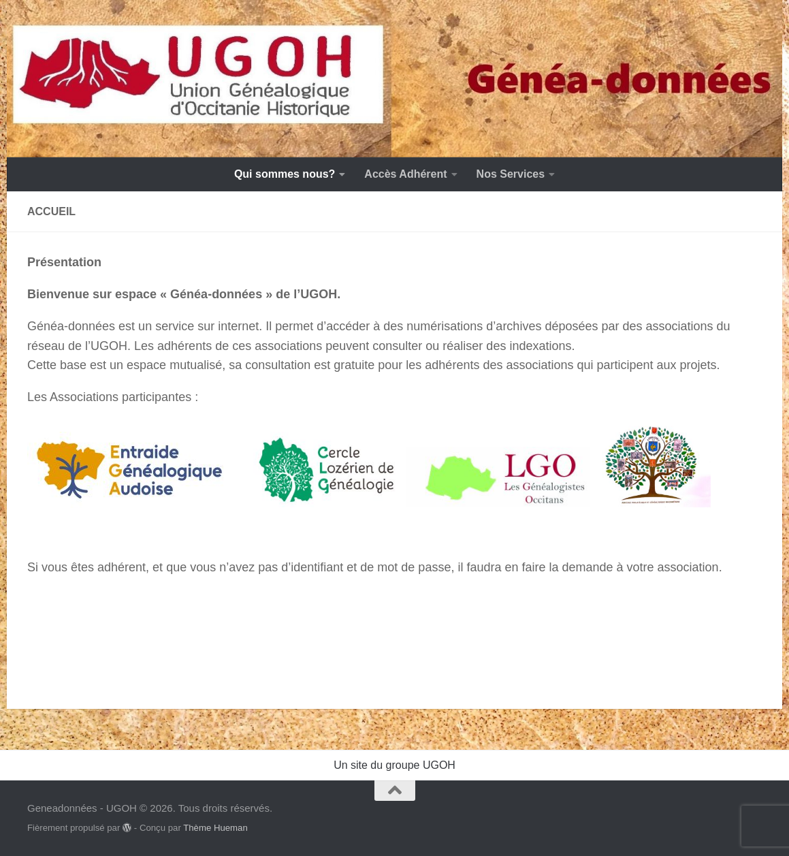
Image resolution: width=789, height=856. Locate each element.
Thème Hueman (215, 828)
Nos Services (511, 174)
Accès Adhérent (405, 174)
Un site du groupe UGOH (394, 765)
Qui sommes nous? (284, 174)
